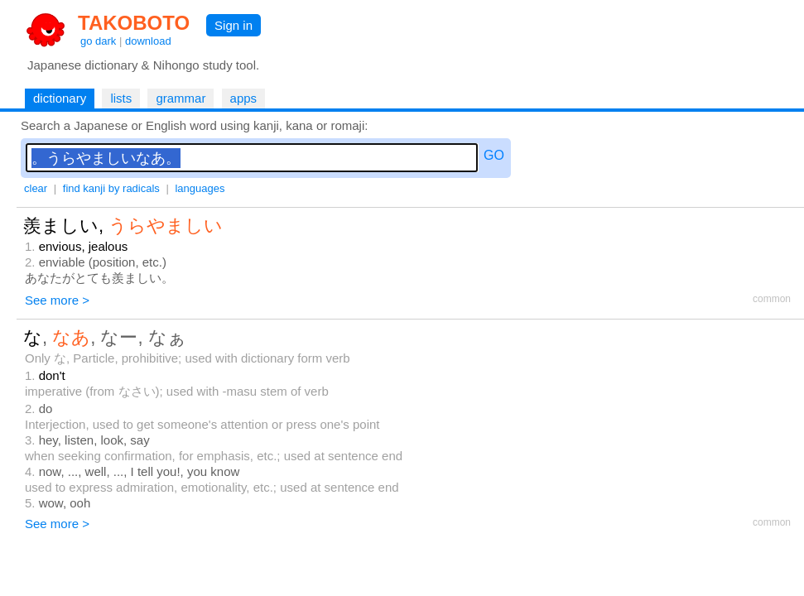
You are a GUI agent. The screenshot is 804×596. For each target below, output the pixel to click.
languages (199, 188)
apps (244, 98)
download (148, 41)
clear (35, 188)
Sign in (233, 25)
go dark (98, 41)
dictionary (59, 98)
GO (494, 155)
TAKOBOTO (134, 23)
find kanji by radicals (111, 188)
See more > (57, 300)
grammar (180, 98)
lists (121, 98)
